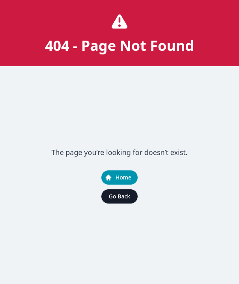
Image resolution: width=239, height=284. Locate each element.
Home (118, 177)
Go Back (119, 196)
